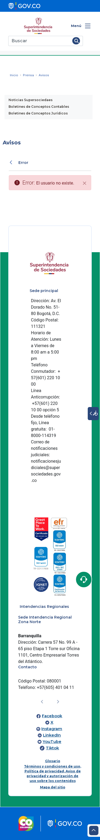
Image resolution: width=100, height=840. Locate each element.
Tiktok (52, 748)
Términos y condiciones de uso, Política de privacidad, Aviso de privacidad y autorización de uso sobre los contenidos (52, 773)
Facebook (52, 716)
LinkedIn (52, 735)
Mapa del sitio (52, 787)
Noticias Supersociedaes (31, 100)
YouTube (52, 741)
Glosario (52, 761)
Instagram (51, 728)
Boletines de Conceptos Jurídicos (38, 113)
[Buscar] (39, 41)
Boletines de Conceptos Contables (39, 107)
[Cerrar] (84, 183)
